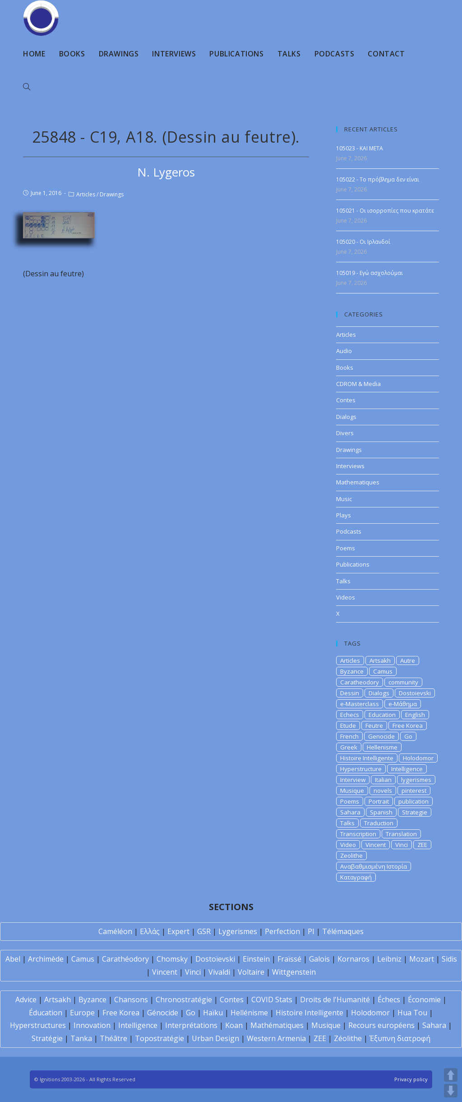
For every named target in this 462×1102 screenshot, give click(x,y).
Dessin (349, 693)
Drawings (112, 194)
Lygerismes (237, 931)
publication (413, 801)
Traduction (378, 823)
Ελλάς (150, 931)
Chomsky (172, 959)
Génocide (162, 1013)
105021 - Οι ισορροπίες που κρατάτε (385, 210)
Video (348, 845)
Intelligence (407, 769)
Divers (345, 433)
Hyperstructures (38, 1025)
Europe (82, 1013)
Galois (319, 959)
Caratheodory (359, 682)
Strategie (414, 812)
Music (344, 499)
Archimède (46, 959)
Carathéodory (125, 959)
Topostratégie (159, 1038)
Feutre (374, 725)
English (415, 715)
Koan (234, 1025)
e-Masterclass (359, 704)
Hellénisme (249, 1013)
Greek (348, 747)
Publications (353, 564)
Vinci (401, 845)
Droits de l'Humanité (335, 999)
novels (383, 790)
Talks (343, 581)
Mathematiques (357, 482)
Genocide (381, 736)
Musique (352, 790)
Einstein (256, 959)
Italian (383, 780)
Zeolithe (351, 855)
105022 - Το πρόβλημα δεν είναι (377, 179)
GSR (204, 931)
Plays (343, 515)
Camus (383, 671)
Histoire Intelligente (366, 758)
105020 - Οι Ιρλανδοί (363, 242)
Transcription (358, 834)
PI (311, 931)
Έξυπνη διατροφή (400, 1038)
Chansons (131, 999)
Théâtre (113, 1038)
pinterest (414, 790)
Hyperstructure (361, 769)
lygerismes (416, 780)
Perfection (282, 931)
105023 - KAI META (359, 148)
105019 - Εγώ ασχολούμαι (369, 273)
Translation (401, 834)
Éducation (45, 1013)
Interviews (350, 466)
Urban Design (215, 1038)
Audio (344, 351)
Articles (85, 194)
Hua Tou (412, 1013)
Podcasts (348, 531)
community (403, 682)
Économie (424, 999)
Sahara (350, 812)
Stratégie (47, 1038)
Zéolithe (348, 1038)
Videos (345, 597)
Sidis (449, 959)
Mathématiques (277, 1025)
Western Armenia (276, 1038)
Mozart (421, 959)
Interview (352, 780)
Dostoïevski (215, 959)
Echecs (349, 715)
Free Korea (408, 725)
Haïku (213, 1013)
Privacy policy (411, 1079)
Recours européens (381, 1025)
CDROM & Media (358, 384)
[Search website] (26, 87)
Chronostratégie (184, 999)
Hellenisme (382, 747)
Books (344, 367)
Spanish (381, 812)
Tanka (81, 1038)
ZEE (422, 845)
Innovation (92, 1025)
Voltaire (251, 972)
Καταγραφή (356, 877)
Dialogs (346, 417)
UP (450, 1075)
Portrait (379, 801)
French (349, 736)
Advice (26, 999)
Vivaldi (219, 972)
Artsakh (380, 660)
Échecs (389, 999)
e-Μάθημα (402, 704)
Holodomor (418, 758)
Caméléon (115, 931)
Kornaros (353, 959)
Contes (346, 400)
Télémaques (343, 931)
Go (408, 736)
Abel (12, 959)
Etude (348, 725)
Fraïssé (289, 959)
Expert (178, 931)
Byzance (352, 671)
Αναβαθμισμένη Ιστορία (373, 866)
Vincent (375, 845)
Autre (407, 660)
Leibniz (389, 959)
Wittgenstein (294, 972)
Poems (345, 548)
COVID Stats (271, 999)
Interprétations (191, 1025)
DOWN (450, 1090)
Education (382, 715)
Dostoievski (415, 693)
